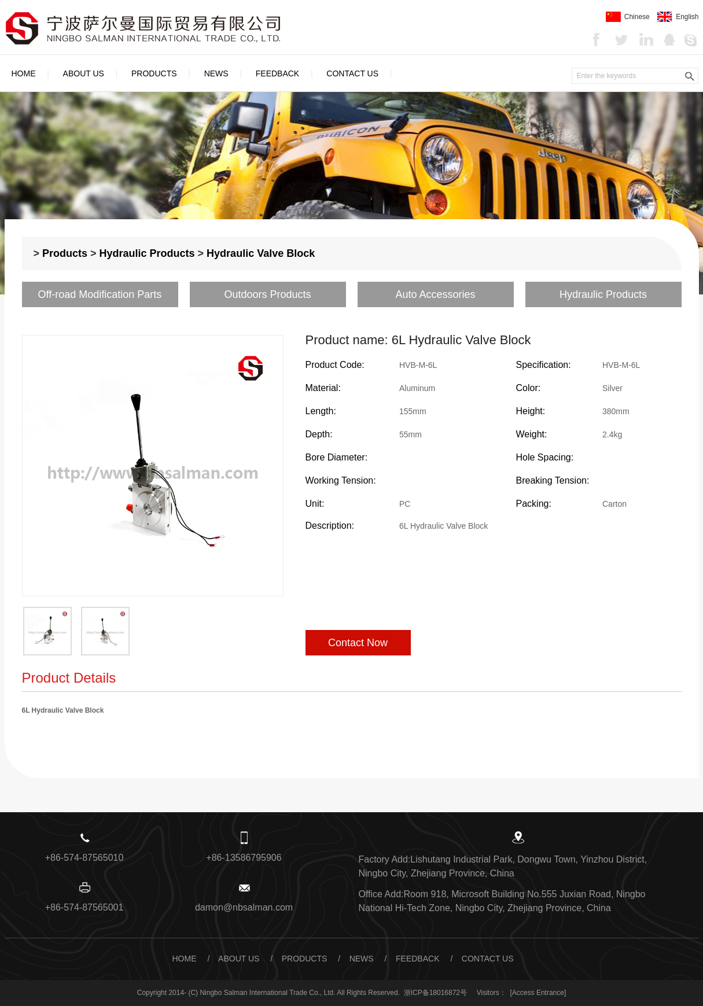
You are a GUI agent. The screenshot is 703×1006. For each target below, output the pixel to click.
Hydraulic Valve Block (261, 253)
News (216, 73)
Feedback (277, 73)
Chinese (628, 17)
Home (24, 73)
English (677, 17)
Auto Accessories (435, 294)
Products (154, 73)
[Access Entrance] (538, 993)
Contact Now (358, 642)
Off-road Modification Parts (100, 294)
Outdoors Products (267, 294)
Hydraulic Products (147, 253)
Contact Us (352, 73)
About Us (83, 73)
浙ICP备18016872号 (435, 993)
